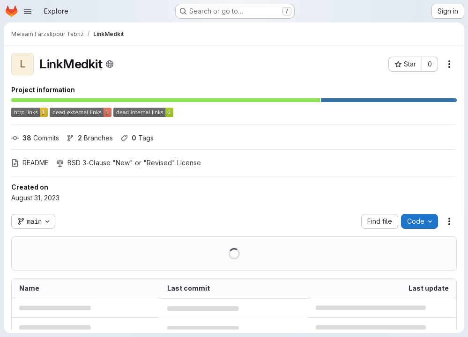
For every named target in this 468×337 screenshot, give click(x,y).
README (30, 163)
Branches (90, 138)
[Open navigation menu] (27, 11)
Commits (35, 138)
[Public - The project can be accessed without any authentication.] (109, 64)
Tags (137, 138)
